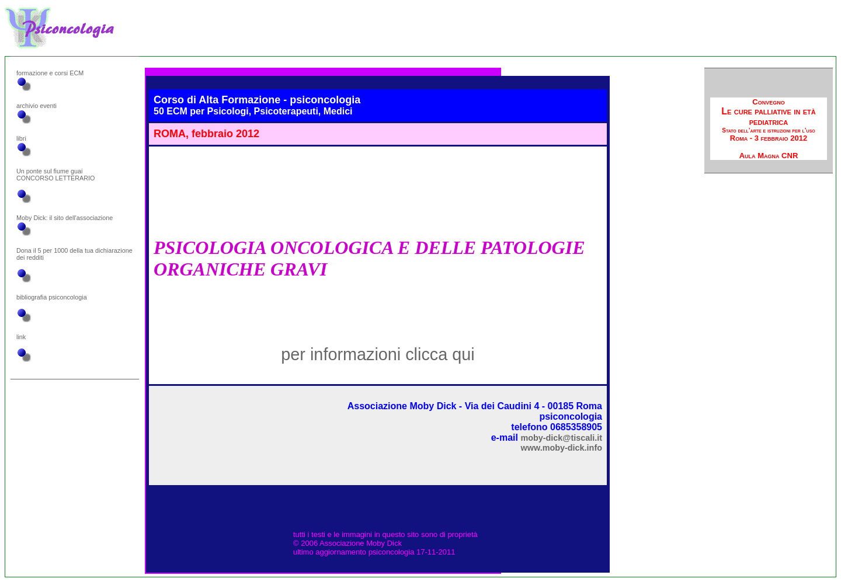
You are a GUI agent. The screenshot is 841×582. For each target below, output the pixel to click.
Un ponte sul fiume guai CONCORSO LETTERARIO (55, 175)
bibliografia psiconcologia (51, 297)
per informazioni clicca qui (377, 354)
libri (21, 138)
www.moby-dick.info (561, 447)
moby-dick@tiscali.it (561, 437)
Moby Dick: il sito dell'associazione (64, 217)
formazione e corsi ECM (50, 72)
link (21, 336)
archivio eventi (36, 105)
